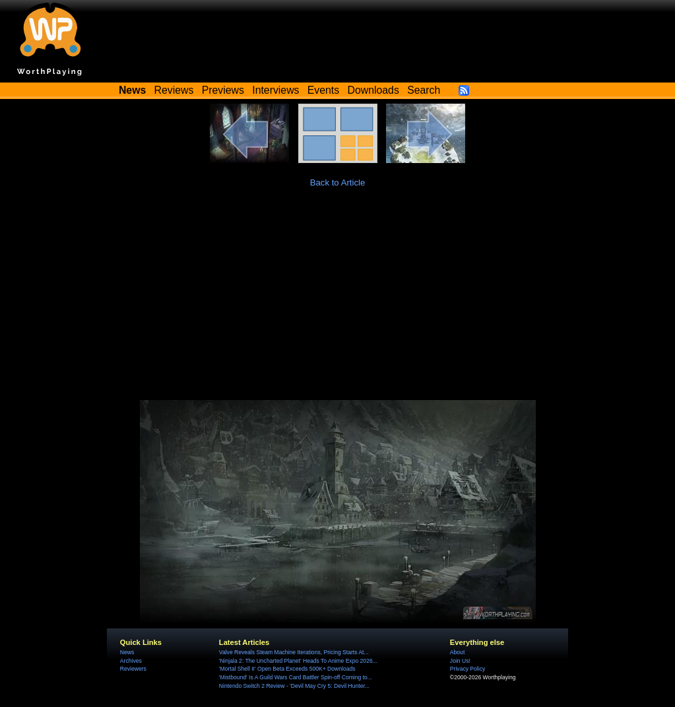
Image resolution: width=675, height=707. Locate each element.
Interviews (275, 90)
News (127, 652)
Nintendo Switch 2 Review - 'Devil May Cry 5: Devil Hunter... (294, 686)
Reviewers (133, 668)
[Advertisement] (337, 301)
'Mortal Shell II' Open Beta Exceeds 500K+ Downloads (287, 668)
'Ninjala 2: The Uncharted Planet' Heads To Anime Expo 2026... (298, 660)
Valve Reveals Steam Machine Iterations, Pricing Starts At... (294, 652)
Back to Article (338, 182)
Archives (131, 660)
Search (423, 90)
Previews (223, 90)
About (457, 652)
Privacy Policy (467, 668)
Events (323, 90)
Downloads (373, 90)
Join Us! (460, 660)
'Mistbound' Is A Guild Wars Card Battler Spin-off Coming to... (295, 677)
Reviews (174, 90)
